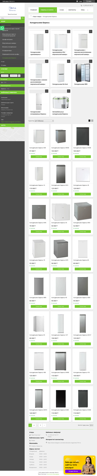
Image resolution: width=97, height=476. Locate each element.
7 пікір (80, 1)
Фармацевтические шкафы (10, 54)
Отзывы (3, 65)
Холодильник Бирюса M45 (37, 223)
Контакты (72, 10)
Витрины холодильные (9, 47)
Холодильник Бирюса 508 (37, 148)
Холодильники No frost (60, 84)
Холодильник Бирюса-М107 (82, 335)
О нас (2, 61)
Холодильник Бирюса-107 (59, 335)
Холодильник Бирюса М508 (60, 148)
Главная (33, 10)
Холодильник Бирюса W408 (82, 410)
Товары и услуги (6, 25)
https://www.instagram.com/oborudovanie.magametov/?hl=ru (11, 122)
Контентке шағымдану (53, 474)
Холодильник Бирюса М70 (59, 260)
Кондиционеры (7, 50)
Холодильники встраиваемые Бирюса (38, 113)
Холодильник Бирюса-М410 (38, 410)
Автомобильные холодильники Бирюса (60, 113)
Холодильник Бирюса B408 (60, 410)
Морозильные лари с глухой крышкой (10, 29)
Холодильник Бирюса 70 (37, 260)
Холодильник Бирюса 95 (37, 335)
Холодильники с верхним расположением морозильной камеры (82, 52)
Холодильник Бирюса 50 (59, 223)
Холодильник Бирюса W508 (82, 148)
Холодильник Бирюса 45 (81, 185)
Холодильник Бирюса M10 (59, 185)
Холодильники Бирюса (9, 58)
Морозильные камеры (9, 43)
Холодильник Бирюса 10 (37, 185)
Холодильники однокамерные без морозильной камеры (59, 52)
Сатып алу (39, 156)
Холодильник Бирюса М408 (60, 372)
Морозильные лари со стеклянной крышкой (9, 35)
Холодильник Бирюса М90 (81, 297)
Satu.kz (57, 472)
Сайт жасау (6, 1)
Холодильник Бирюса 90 (59, 297)
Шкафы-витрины (7, 39)
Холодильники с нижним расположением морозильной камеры (38, 82)
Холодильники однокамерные (35, 53)
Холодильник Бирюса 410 (81, 372)
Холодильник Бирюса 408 (37, 372)
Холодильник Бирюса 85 (81, 260)
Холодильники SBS (80, 84)
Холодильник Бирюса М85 (37, 297)
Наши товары (37, 16)
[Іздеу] (23, 18)
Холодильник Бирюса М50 (81, 223)
